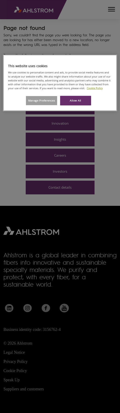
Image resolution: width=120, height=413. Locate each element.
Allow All (75, 100)
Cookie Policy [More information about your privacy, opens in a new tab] (95, 88)
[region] (60, 83)
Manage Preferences (41, 100)
